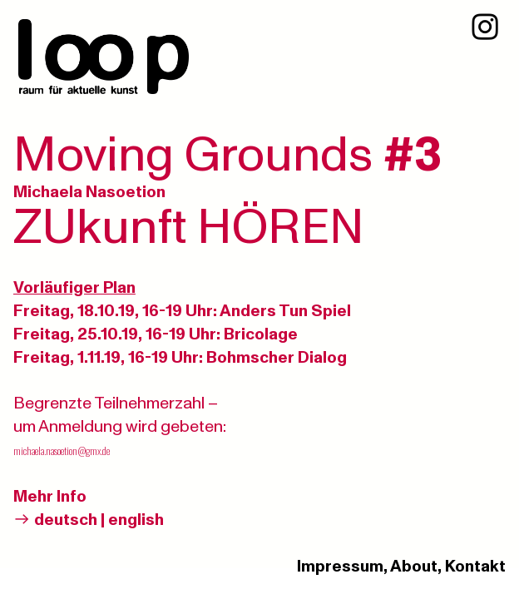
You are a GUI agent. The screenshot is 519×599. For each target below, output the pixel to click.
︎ (485, 28)
